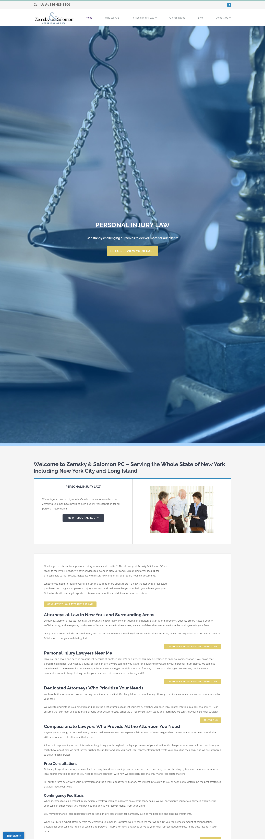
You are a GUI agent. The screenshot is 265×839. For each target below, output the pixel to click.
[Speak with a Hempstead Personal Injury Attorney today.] (192, 646)
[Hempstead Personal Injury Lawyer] (83, 518)
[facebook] (229, 5)
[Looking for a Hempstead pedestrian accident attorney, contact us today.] (210, 720)
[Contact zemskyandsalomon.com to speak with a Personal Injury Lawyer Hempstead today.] (70, 604)
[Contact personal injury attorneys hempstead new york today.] (132, 251)
